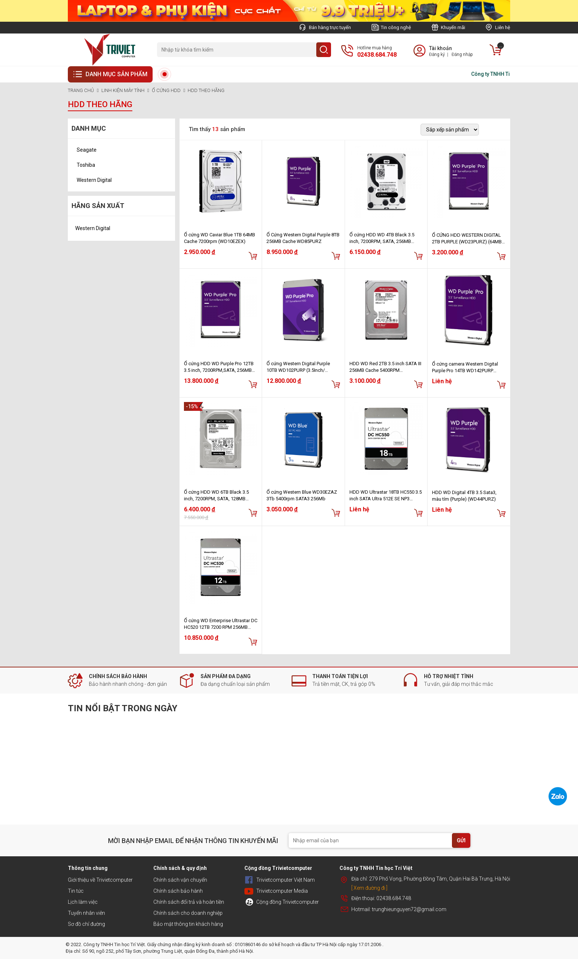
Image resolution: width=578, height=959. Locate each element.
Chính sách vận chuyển (180, 880)
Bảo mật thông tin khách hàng (188, 924)
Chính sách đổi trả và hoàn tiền (188, 902)
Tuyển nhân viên (86, 913)
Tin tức (76, 891)
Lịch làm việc (83, 902)
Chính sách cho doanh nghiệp (188, 913)
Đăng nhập (462, 54)
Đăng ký (437, 54)
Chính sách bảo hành (178, 891)
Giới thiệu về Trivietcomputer (100, 880)
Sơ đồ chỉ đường (86, 924)
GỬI (461, 840)
